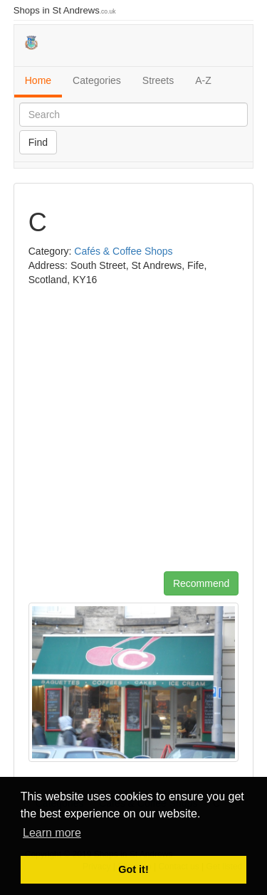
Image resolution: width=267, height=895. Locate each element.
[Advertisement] (133, 434)
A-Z (203, 80)
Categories (97, 80)
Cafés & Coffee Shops (123, 251)
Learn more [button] (52, 833)
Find (38, 142)
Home (38, 80)
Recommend (201, 583)
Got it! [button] (133, 869)
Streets (158, 80)
